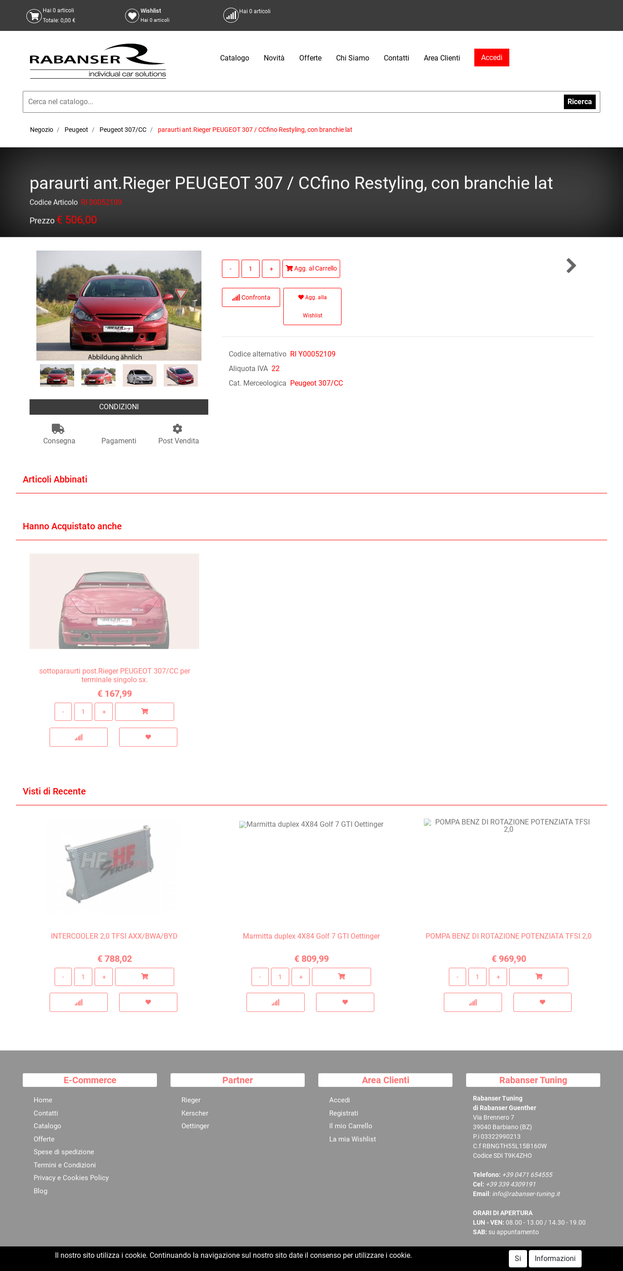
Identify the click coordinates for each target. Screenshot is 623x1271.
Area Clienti (442, 58)
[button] (571, 266)
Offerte (310, 58)
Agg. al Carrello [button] (311, 268)
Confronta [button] (251, 297)
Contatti (396, 58)
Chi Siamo (352, 58)
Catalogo (234, 58)
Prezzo (42, 222)
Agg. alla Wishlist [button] (312, 306)
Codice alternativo (257, 354)
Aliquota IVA (248, 368)
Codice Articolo (54, 204)
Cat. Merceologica (257, 383)
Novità (274, 58)
